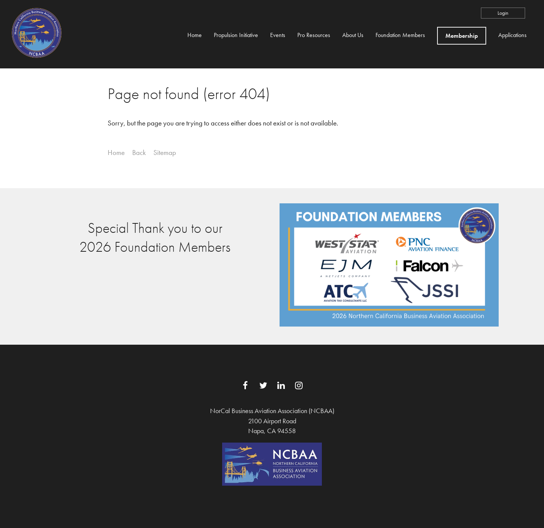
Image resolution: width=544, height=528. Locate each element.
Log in (503, 13)
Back (139, 152)
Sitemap (164, 152)
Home (116, 152)
